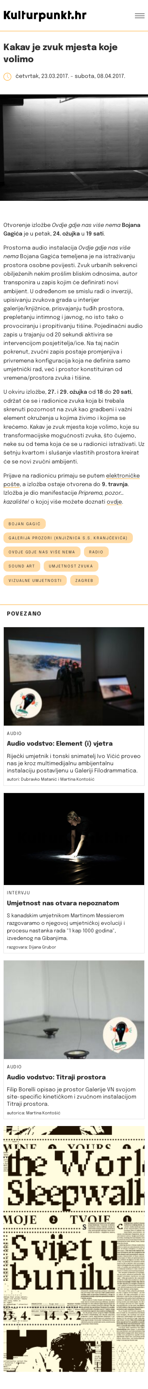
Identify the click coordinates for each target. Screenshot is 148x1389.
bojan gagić (25, 524)
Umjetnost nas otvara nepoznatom (63, 903)
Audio (14, 734)
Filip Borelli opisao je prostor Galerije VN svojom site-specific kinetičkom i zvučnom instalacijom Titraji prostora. (71, 1097)
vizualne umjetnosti (35, 581)
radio (96, 552)
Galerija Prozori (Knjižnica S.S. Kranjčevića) (68, 538)
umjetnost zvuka (71, 566)
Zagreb (84, 581)
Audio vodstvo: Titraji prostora (56, 1078)
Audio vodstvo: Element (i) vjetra (60, 744)
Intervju (18, 893)
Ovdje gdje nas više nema (42, 552)
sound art (22, 566)
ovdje (114, 502)
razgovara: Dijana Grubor (31, 947)
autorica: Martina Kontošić (34, 1113)
